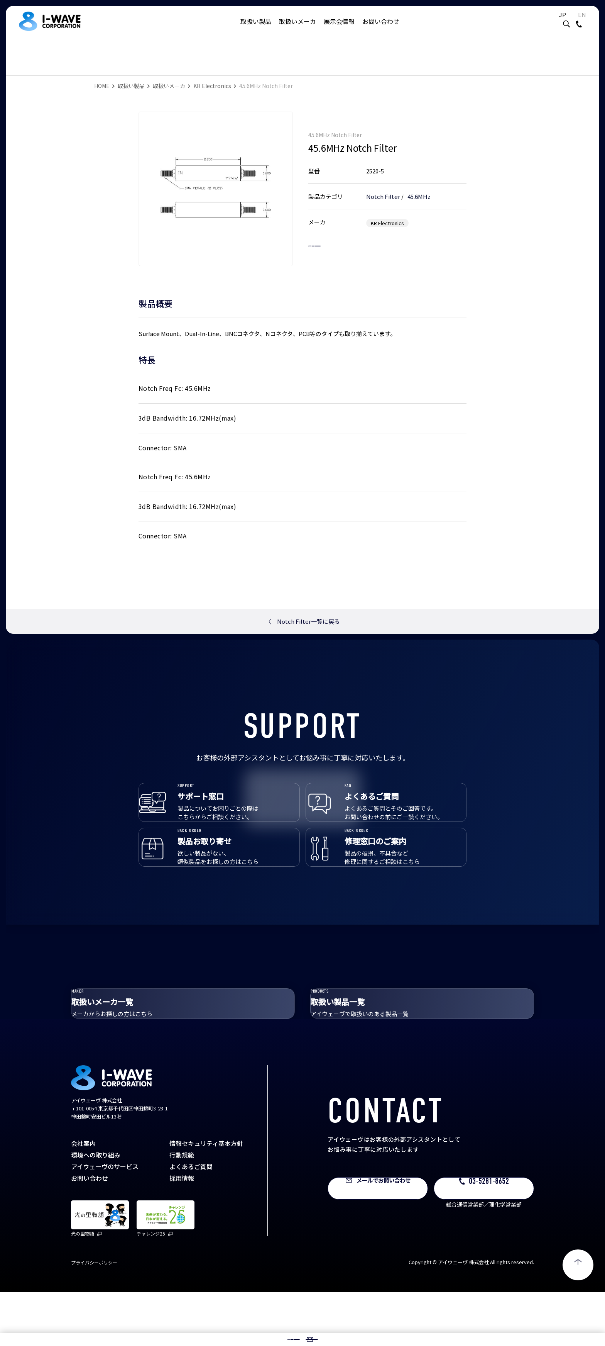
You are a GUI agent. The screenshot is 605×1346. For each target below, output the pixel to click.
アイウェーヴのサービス (105, 1220)
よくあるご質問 (191, 1220)
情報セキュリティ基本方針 (206, 1197)
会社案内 (83, 1197)
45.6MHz (419, 188)
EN (563, 22)
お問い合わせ (380, 29)
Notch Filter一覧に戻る (302, 621)
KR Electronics (212, 86)
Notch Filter (383, 188)
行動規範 (181, 1209)
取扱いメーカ (297, 29)
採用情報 (181, 1232)
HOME (102, 86)
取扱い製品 (255, 29)
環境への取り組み (95, 1209)
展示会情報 (339, 29)
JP (543, 22)
